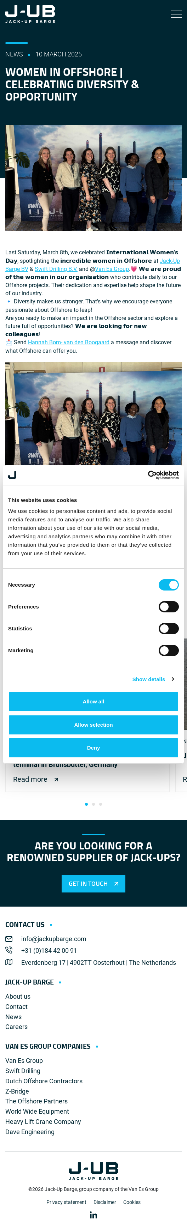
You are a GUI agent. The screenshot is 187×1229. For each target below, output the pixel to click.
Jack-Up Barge (30, 14)
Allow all (93, 701)
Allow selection (93, 725)
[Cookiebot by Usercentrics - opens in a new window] (148, 475)
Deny (93, 748)
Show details (148, 679)
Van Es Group (112, 269)
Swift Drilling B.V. (56, 269)
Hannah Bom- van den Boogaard (68, 342)
